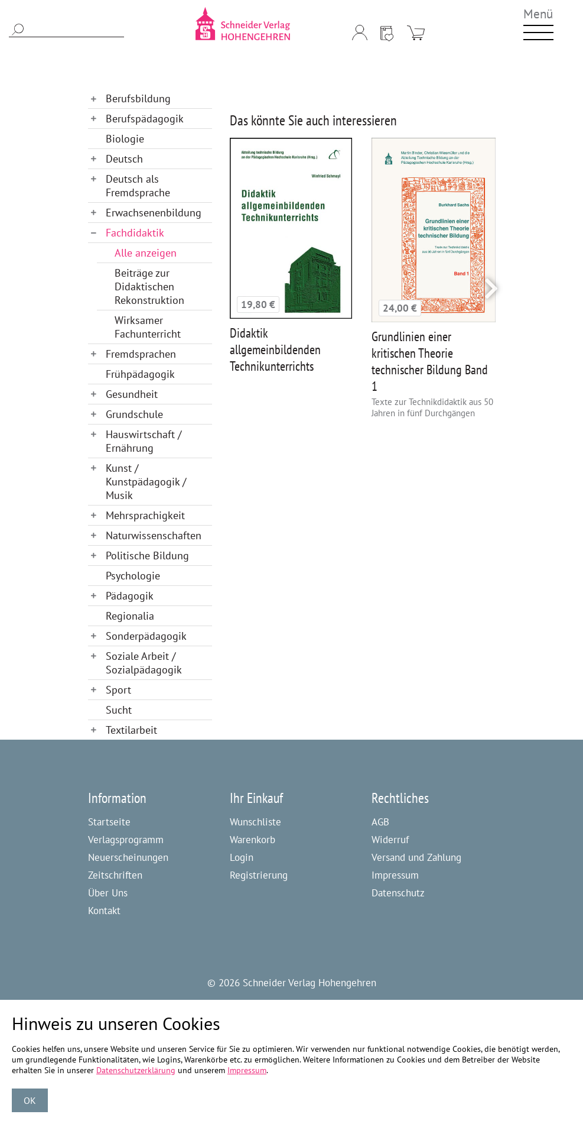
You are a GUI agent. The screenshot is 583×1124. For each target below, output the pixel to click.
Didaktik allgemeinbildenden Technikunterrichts (275, 349)
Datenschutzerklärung (135, 1070)
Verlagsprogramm (126, 839)
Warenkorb (252, 839)
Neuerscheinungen (128, 857)
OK (30, 1100)
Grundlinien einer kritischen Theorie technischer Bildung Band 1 (430, 361)
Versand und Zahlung (416, 857)
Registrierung (259, 875)
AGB (380, 821)
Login (241, 857)
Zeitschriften (115, 875)
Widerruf (390, 839)
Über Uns (108, 892)
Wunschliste (255, 821)
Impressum (395, 875)
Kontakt (104, 910)
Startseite (109, 821)
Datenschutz (398, 892)
